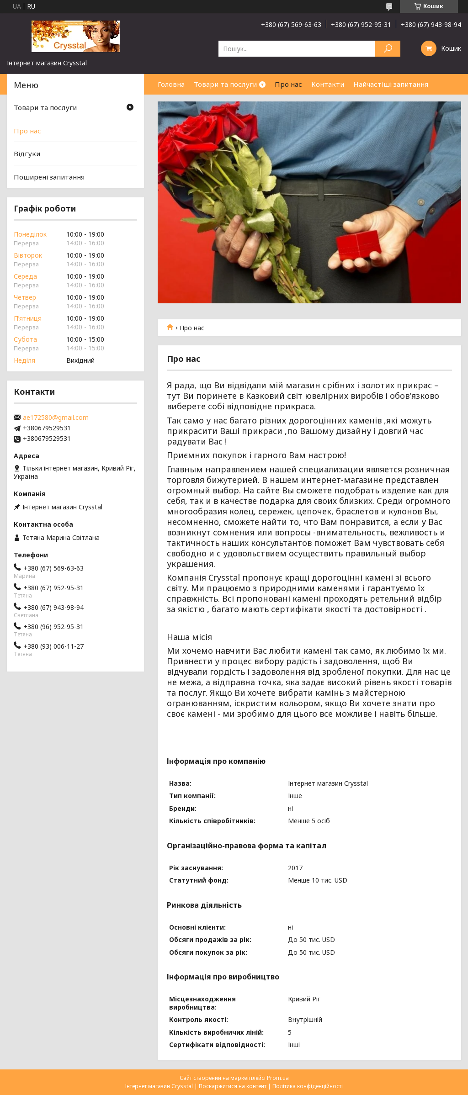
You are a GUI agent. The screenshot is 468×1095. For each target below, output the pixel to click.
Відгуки (27, 153)
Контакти (327, 84)
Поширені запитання (49, 176)
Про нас (288, 84)
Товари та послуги (225, 84)
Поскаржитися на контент (232, 1086)
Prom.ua (278, 1078)
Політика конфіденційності (307, 1086)
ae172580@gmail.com (56, 417)
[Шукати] (387, 49)
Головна (171, 84)
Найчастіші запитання (390, 84)
